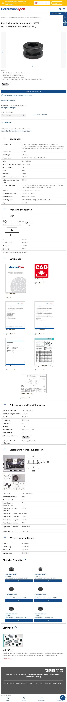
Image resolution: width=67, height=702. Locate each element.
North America (42, 3)
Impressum (22, 675)
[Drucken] (65, 20)
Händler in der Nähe (7, 112)
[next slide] (65, 52)
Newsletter (30, 677)
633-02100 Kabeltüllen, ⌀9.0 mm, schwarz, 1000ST (48, 572)
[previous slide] (2, 52)
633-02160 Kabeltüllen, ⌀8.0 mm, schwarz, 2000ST (19, 592)
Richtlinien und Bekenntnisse (38, 675)
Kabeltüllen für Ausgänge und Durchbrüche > (16, 131)
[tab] (33, 139)
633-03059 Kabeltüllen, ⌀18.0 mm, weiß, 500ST (48, 611)
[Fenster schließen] (64, 3)
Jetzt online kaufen (33, 92)
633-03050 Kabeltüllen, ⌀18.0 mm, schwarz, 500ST (19, 611)
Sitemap (38, 677)
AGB (15, 675)
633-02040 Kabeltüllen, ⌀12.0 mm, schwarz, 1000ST (19, 572)
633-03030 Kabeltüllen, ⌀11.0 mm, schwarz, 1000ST (48, 592)
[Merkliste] (65, 24)
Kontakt (9, 675)
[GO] (60, 9)
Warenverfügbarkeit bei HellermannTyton (16, 95)
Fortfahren (56, 3)
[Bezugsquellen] (65, 13)
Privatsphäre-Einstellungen (52, 683)
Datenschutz (54, 675)
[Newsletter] (65, 17)
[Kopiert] (35, 26)
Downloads (6, 122)
